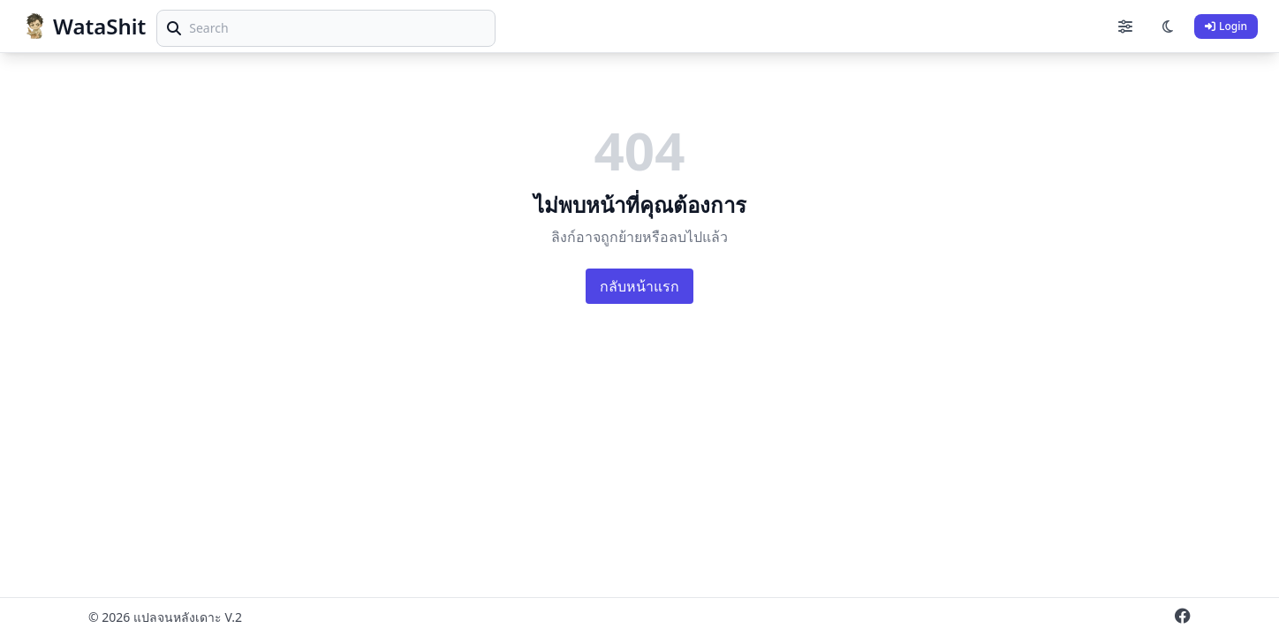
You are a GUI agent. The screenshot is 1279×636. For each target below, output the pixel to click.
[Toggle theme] (1168, 26)
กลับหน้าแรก (639, 286)
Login (1226, 26)
